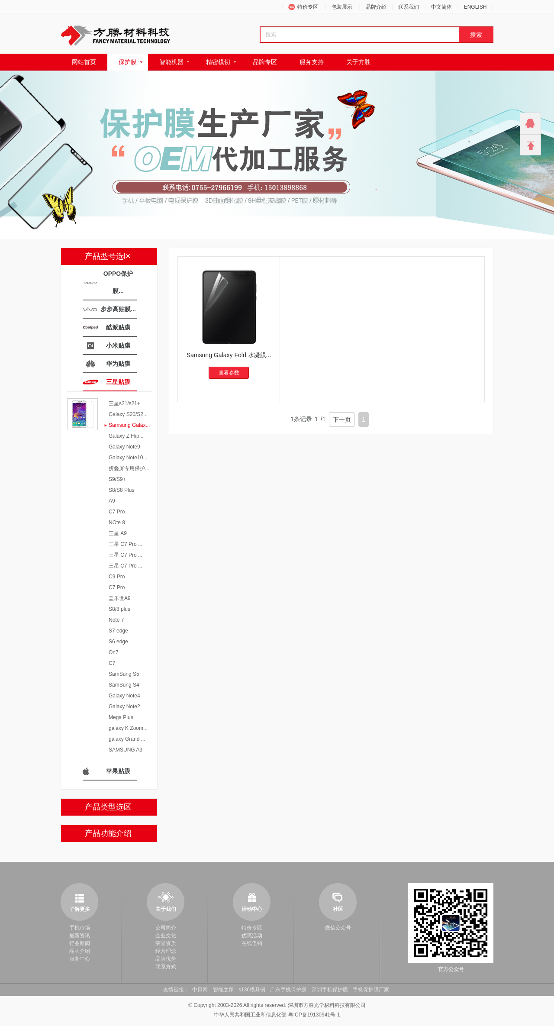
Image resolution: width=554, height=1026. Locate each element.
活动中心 (252, 909)
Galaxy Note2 (124, 706)
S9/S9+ (117, 479)
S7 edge (118, 631)
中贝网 (200, 990)
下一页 (342, 419)
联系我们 (408, 7)
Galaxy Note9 (124, 447)
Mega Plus (121, 717)
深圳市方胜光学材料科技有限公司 (327, 1005)
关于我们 (165, 909)
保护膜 (128, 61)
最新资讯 (79, 935)
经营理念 (165, 951)
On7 (114, 652)
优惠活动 (252, 935)
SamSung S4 (124, 685)
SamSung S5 (124, 674)
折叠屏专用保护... (129, 468)
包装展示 (342, 7)
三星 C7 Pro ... (125, 544)
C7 (112, 663)
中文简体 (441, 7)
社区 (338, 909)
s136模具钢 (251, 990)
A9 (112, 501)
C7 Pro (117, 512)
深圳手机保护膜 (330, 990)
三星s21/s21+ (124, 403)
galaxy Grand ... (127, 739)
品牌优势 (165, 959)
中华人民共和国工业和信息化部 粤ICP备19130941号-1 (277, 1015)
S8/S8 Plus (121, 490)
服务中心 (79, 959)
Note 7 (116, 620)
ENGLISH (475, 7)
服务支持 (312, 61)
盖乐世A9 (120, 598)
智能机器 (171, 61)
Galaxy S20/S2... (128, 414)
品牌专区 (265, 61)
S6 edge (118, 642)
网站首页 (84, 61)
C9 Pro (117, 577)
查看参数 (229, 373)
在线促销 (252, 943)
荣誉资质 (165, 943)
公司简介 (165, 928)
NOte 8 (117, 522)
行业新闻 (79, 943)
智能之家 (223, 990)
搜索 (476, 34)
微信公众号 (338, 928)
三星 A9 (118, 533)
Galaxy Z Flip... (126, 436)
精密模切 (218, 61)
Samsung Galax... (129, 425)
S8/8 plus (119, 609)
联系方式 (165, 967)
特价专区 (307, 7)
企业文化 (165, 935)
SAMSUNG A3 (125, 750)
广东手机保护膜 (288, 990)
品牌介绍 (376, 7)
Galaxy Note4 (124, 696)
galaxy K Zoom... (128, 728)
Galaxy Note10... (128, 458)
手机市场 (79, 928)
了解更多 (79, 909)
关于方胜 (358, 61)
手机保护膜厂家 (371, 990)
